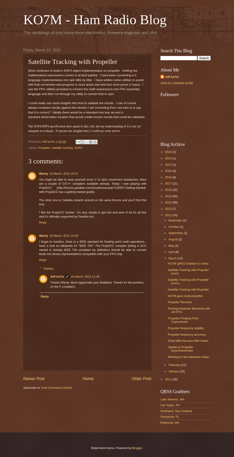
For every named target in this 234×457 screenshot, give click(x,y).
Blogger (137, 448)
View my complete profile (176, 83)
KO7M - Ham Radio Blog (95, 19)
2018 (168, 177)
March (172, 258)
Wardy (43, 173)
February (174, 365)
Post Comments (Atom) (56, 387)
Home (88, 378)
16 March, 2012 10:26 (63, 235)
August (173, 239)
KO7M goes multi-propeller (185, 296)
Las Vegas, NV (170, 405)
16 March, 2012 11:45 (85, 276)
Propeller (44, 148)
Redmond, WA (169, 422)
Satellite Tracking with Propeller (188, 289)
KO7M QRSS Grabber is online (188, 263)
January (174, 371)
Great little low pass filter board (188, 340)
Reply (43, 222)
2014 (168, 202)
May (171, 245)
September (176, 233)
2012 (168, 215)
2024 (168, 152)
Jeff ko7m (57, 276)
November (175, 220)
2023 (168, 158)
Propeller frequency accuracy (187, 334)
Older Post (141, 378)
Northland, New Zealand (176, 411)
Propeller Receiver (180, 302)
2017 (168, 183)
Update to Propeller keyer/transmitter (180, 348)
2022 (168, 164)
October (174, 226)
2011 (168, 379)
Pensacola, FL (169, 416)
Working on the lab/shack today (188, 357)
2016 (168, 190)
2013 (168, 208)
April (171, 252)
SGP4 (78, 148)
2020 (168, 171)
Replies (48, 268)
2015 (168, 196)
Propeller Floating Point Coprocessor (183, 320)
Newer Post (34, 378)
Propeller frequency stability (186, 328)
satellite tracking (62, 148)
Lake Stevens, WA (172, 399)
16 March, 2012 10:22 (63, 173)
